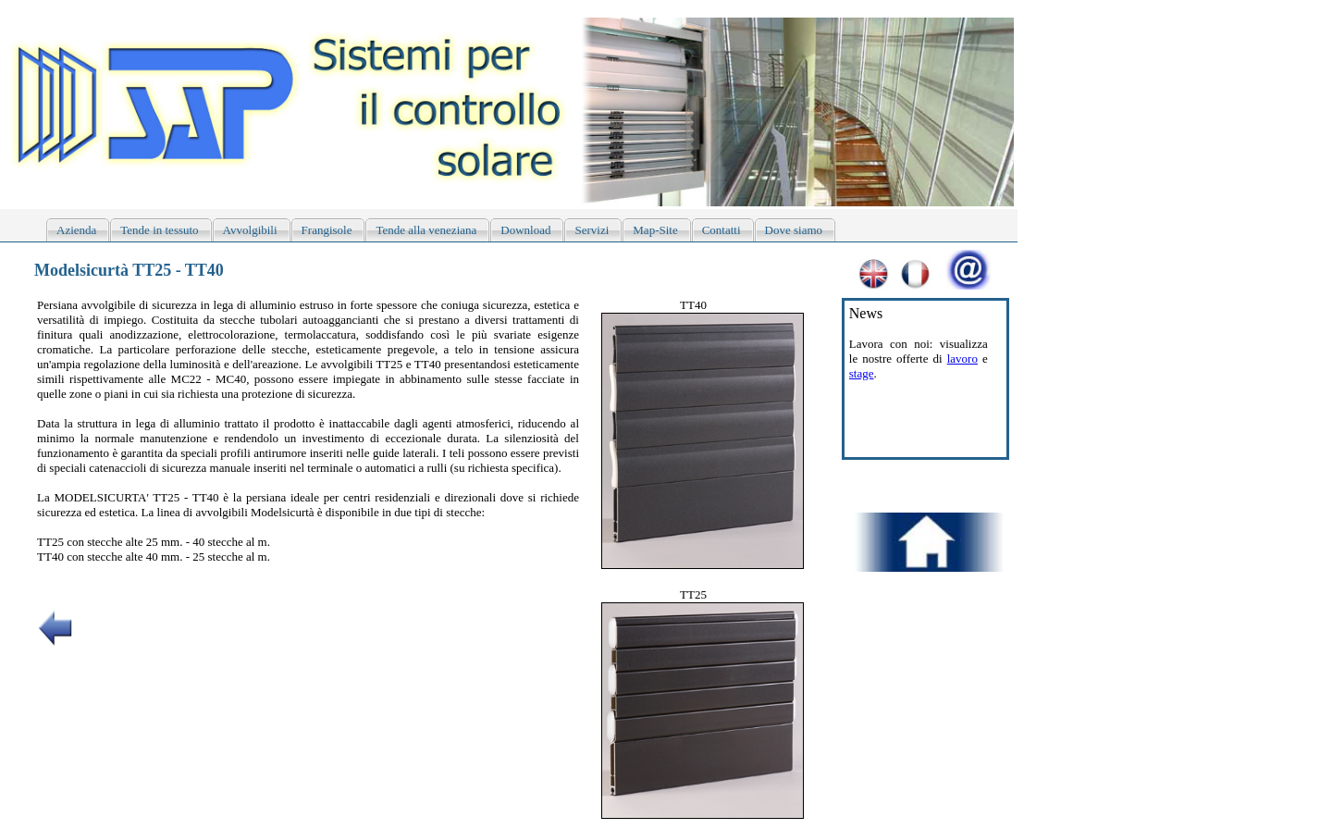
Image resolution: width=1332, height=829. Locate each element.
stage (861, 373)
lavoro (962, 358)
